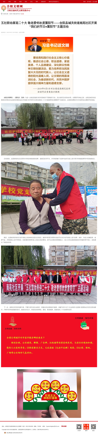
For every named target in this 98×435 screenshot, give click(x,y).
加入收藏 (95, 1)
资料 (37, 1)
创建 (15, 1)
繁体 (84, 1)
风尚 (26, 1)
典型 (20, 1)
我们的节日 (16, 13)
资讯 (9, 1)
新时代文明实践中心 (54, 1)
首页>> (11, 13)
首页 (4, 1)
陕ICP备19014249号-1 (43, 429)
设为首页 (89, 1)
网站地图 (63, 426)
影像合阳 (43, 1)
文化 (31, 1)
